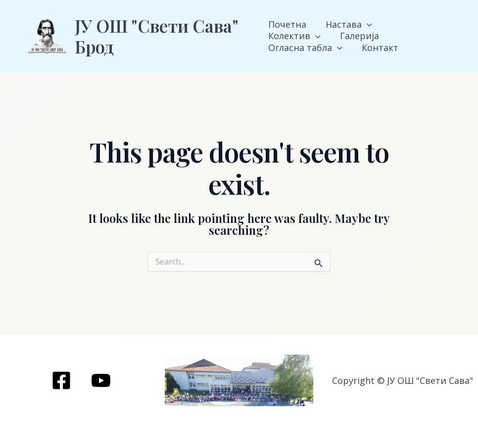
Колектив (414, 24)
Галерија (287, 36)
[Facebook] (61, 380)
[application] (365, 24)
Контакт (286, 47)
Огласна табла (362, 36)
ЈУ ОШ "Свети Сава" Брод (156, 36)
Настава (347, 24)
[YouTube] (101, 380)
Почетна (287, 24)
